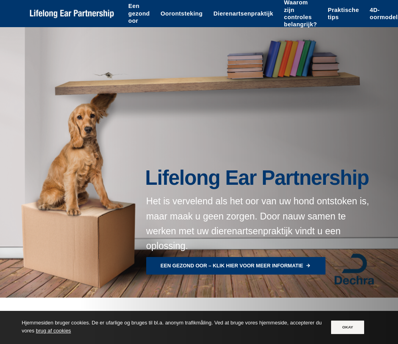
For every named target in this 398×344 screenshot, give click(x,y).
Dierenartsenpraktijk (243, 13)
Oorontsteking (182, 13)
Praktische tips (343, 13)
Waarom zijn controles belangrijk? (300, 13)
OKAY (347, 327)
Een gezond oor (139, 13)
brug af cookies (53, 331)
